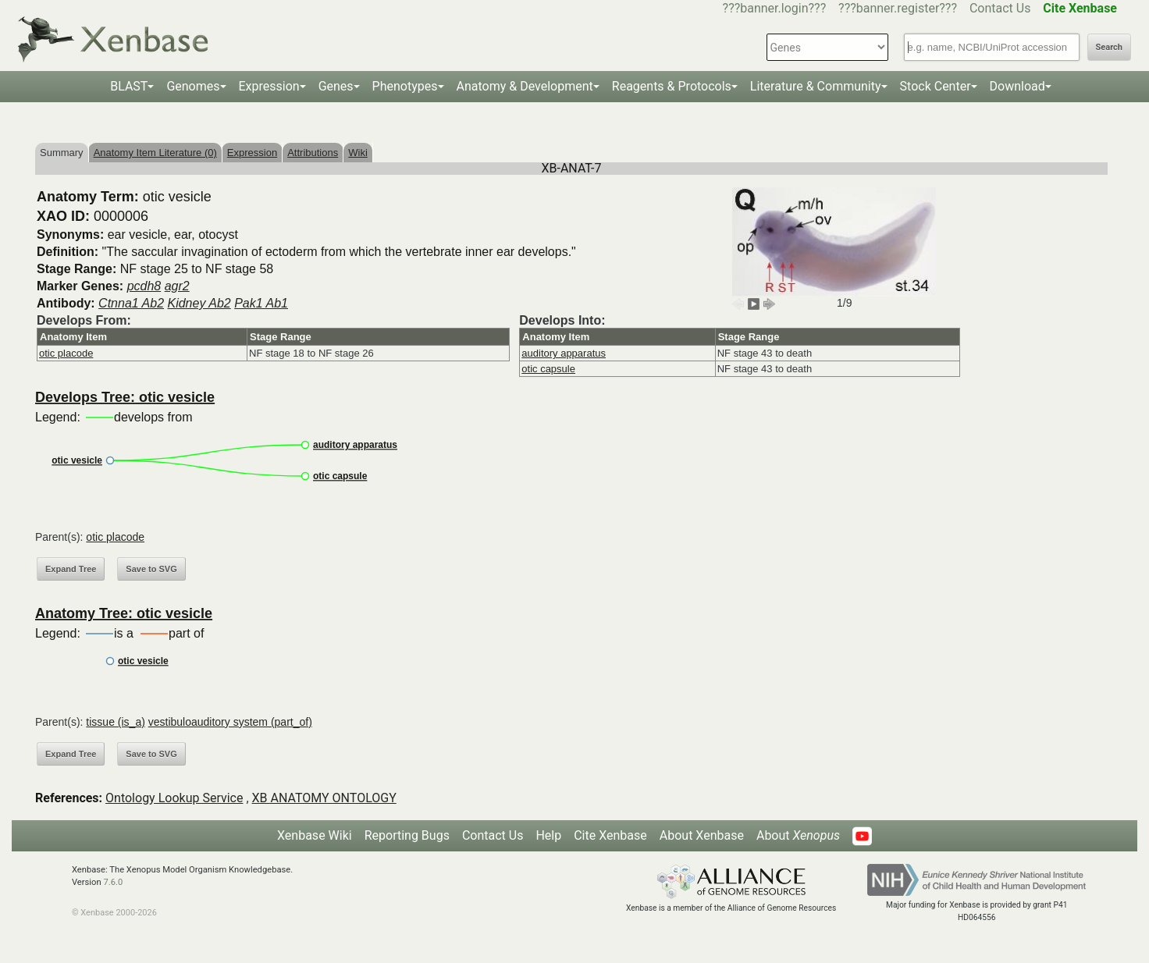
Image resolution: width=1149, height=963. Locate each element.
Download (1017, 86)
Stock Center (935, 86)
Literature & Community (815, 86)
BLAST (129, 86)
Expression (269, 86)
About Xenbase (702, 835)
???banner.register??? (897, 8)
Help (548, 835)
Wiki (358, 152)
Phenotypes (405, 86)
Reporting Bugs (407, 835)
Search (1109, 47)
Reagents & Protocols (671, 86)
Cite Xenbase (610, 835)
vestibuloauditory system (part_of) (230, 722)
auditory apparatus (563, 353)
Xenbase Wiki (314, 835)
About (798, 835)
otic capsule (548, 369)
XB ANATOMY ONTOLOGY (324, 798)
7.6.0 (113, 882)
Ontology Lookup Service (174, 798)
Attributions (312, 152)
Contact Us (1000, 8)
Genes (336, 86)
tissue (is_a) (115, 722)
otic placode (66, 353)
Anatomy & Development (525, 86)
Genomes (192, 86)
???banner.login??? (775, 8)
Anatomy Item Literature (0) (155, 152)
